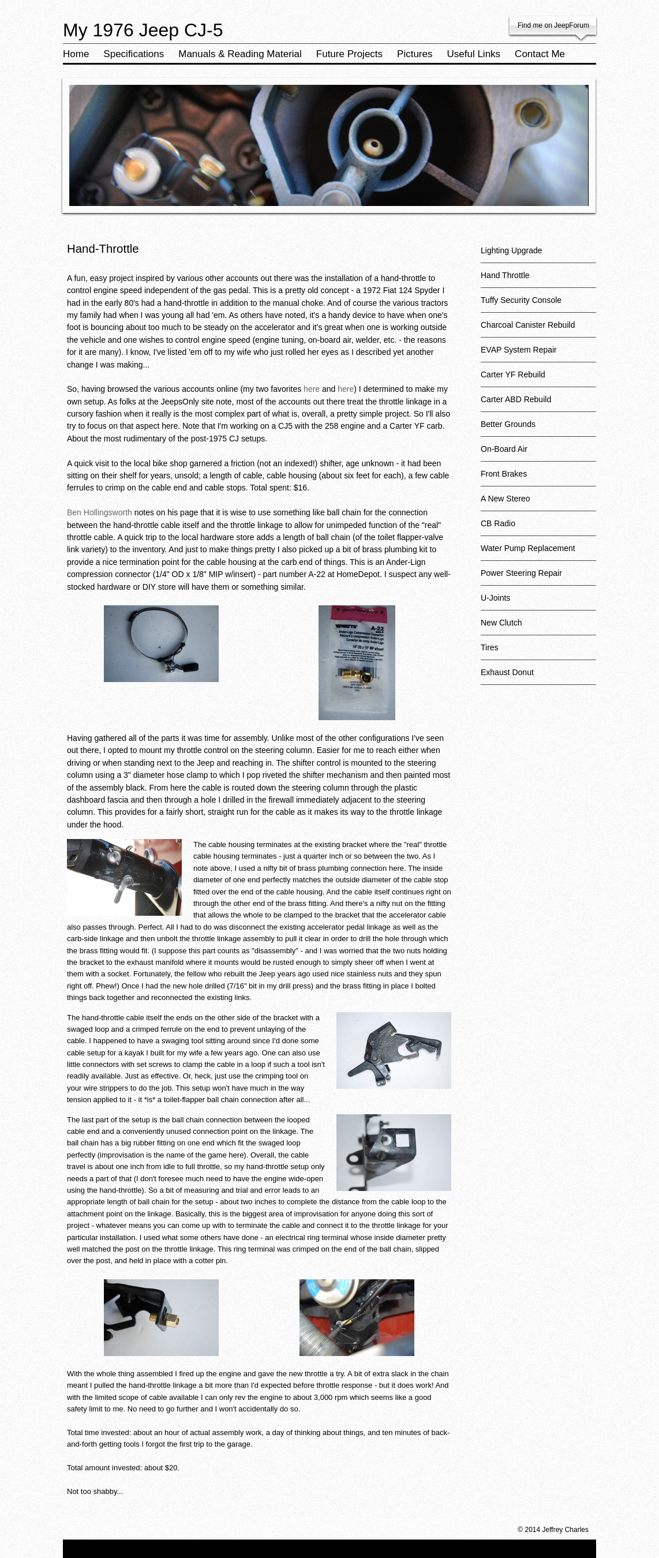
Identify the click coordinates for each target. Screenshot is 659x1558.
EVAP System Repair (538, 354)
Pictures (414, 53)
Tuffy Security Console (538, 304)
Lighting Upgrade (538, 255)
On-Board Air (538, 453)
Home (76, 53)
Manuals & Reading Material (240, 53)
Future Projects (349, 53)
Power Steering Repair (538, 577)
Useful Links (474, 53)
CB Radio (538, 528)
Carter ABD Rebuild (538, 404)
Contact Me (540, 53)
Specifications (133, 53)
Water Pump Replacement (538, 552)
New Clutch (538, 627)
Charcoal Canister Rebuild (538, 329)
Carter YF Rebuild (538, 379)
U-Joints (538, 602)
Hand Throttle (538, 280)
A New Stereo (538, 503)
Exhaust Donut (538, 677)
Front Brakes (538, 478)
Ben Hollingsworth (99, 512)
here (312, 389)
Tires (538, 652)
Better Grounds (538, 428)
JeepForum (571, 25)
